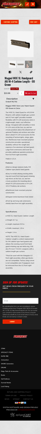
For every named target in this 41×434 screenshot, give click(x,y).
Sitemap (16, 399)
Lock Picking (5, 386)
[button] (7, 45)
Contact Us (28, 399)
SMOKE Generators (7, 364)
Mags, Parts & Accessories (9, 371)
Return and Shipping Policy (19, 392)
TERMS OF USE (10, 396)
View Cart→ (34, 22)
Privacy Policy (26, 396)
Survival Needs (6, 383)
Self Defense (5, 379)
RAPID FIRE (4, 356)
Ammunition (5, 360)
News (7, 399)
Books (3, 375)
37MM (3, 349)
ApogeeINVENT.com (26, 410)
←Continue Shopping (10, 22)
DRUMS (3, 368)
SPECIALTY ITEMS (7, 352)
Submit (12, 321)
